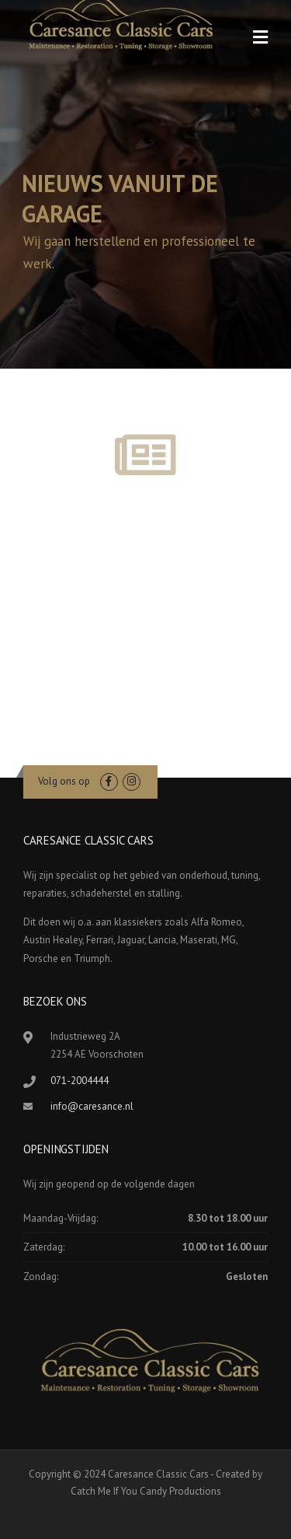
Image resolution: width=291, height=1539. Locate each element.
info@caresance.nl (91, 1106)
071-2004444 (79, 1080)
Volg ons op (64, 781)
